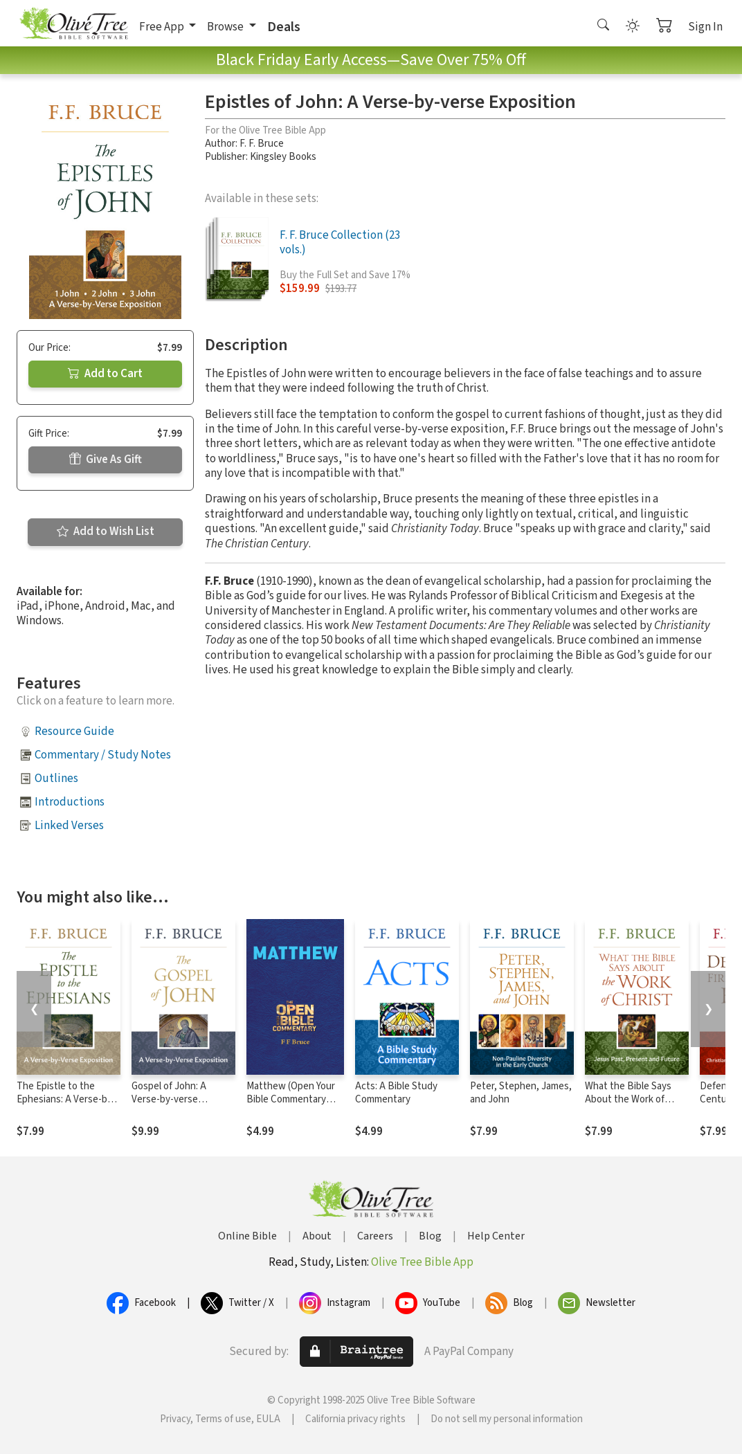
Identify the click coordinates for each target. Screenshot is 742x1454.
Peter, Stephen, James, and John (521, 1093)
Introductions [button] (70, 802)
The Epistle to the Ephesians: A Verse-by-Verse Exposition (66, 1099)
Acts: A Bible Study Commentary (396, 1093)
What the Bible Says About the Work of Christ (628, 1099)
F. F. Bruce (261, 143)
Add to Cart (105, 373)
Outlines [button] (56, 778)
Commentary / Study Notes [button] (103, 755)
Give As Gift (105, 459)
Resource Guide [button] (74, 731)
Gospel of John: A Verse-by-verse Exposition (169, 1099)
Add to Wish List (105, 531)
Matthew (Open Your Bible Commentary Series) (290, 1099)
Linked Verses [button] (69, 825)
